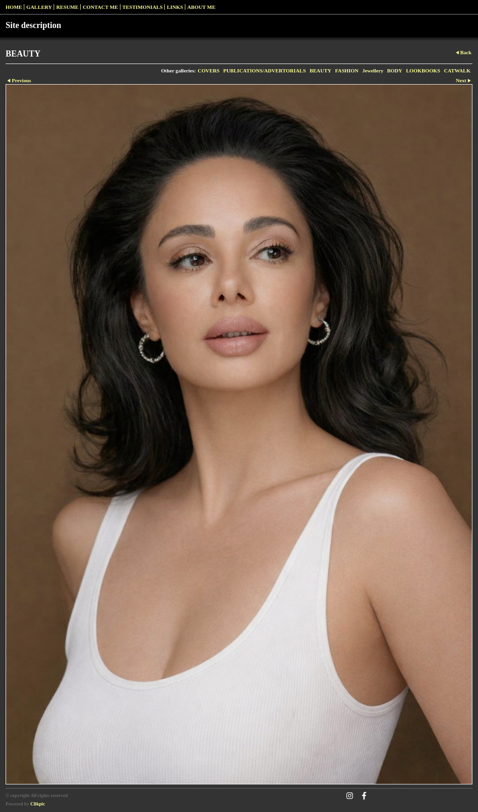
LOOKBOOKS (423, 70)
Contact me (100, 7)
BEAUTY (320, 70)
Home (14, 7)
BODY (394, 70)
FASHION (346, 70)
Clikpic (37, 803)
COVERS (209, 70)
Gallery (39, 7)
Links (175, 7)
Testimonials (142, 7)
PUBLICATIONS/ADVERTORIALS (264, 70)
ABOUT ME (201, 7)
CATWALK (457, 70)
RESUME (67, 7)
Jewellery (372, 70)
